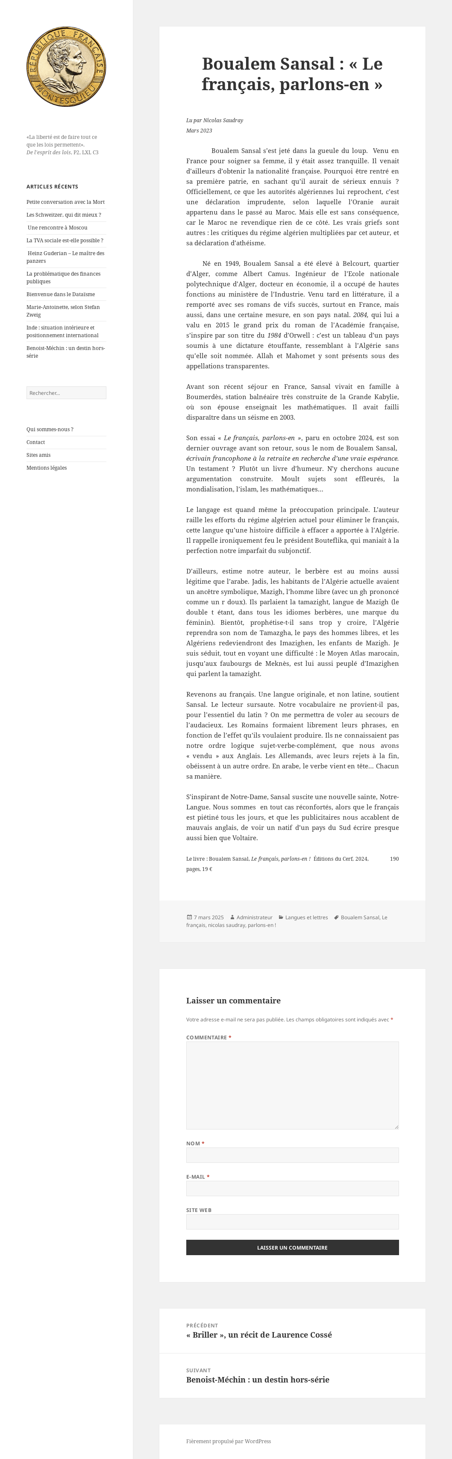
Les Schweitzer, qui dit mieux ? (63, 214)
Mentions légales (46, 467)
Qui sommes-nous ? (49, 429)
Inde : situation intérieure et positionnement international (62, 331)
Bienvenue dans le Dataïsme (60, 294)
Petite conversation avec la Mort (65, 202)
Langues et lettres (306, 917)
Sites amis (38, 455)
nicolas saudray (226, 925)
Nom (195, 1143)
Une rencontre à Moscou (57, 227)
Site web (199, 1210)
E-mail (198, 1176)
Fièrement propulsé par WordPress (228, 1441)
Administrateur (255, 917)
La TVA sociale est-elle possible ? (64, 240)
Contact (35, 442)
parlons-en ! (262, 925)
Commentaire (209, 1037)
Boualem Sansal (360, 917)
